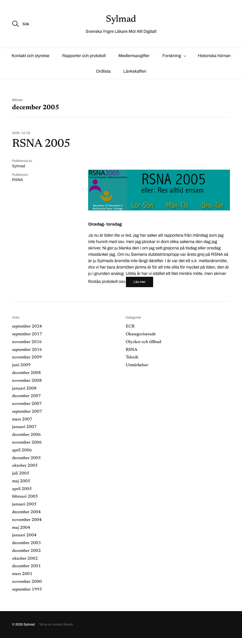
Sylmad (121, 19)
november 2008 (27, 381)
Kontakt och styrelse (30, 55)
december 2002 (26, 551)
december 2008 (26, 373)
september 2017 (27, 334)
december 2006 (26, 435)
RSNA (17, 180)
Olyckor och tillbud (143, 342)
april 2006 (22, 450)
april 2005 (22, 489)
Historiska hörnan (214, 55)
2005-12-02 (21, 133)
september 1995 (27, 590)
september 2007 (27, 412)
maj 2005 (21, 481)
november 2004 (27, 520)
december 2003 (26, 543)
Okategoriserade (141, 334)
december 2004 (26, 512)
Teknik (132, 357)
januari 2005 (24, 504)
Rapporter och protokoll (84, 55)
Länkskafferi (134, 71)
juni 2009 (21, 365)
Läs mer (140, 282)
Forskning (171, 55)
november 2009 (27, 357)
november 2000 (27, 582)
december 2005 (26, 458)
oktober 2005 (25, 466)
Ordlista (103, 71)
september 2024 (27, 326)
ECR (130, 326)
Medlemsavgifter (134, 55)
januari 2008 (24, 388)
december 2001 (26, 566)
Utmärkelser (137, 365)
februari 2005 (25, 497)
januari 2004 (24, 535)
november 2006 (27, 443)
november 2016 (27, 342)
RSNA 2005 (41, 144)
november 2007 (27, 404)
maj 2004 (21, 528)
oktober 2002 (25, 559)
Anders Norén (62, 624)
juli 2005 (20, 473)
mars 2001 (22, 574)
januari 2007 (24, 427)
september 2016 (27, 350)
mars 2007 (22, 419)
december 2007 (26, 396)
